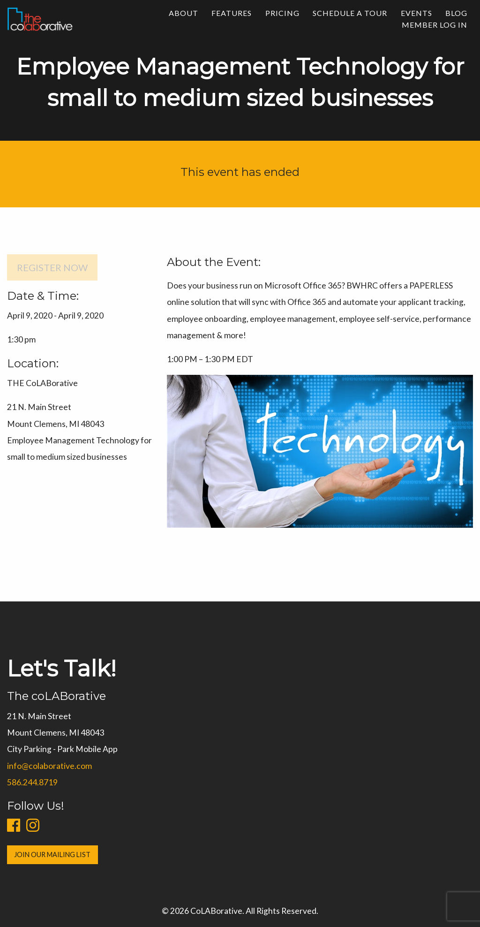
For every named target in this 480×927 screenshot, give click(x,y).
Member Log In (434, 24)
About (183, 12)
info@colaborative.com (47, 766)
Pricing (282, 12)
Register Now (52, 267)
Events (416, 12)
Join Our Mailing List (50, 855)
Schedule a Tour (350, 12)
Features (231, 12)
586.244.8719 (30, 782)
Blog (456, 12)
